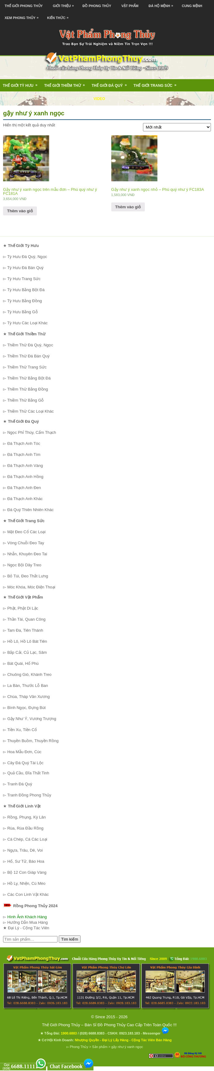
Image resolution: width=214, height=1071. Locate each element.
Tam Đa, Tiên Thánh (25, 630)
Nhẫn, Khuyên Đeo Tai (27, 554)
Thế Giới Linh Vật (70, 96)
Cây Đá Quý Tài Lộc (25, 763)
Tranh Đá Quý (19, 784)
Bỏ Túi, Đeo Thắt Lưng (27, 576)
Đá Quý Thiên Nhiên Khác (30, 509)
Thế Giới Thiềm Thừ (66, 83)
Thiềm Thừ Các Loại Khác (30, 411)
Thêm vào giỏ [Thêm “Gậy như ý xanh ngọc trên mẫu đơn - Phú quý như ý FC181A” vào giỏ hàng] (20, 211)
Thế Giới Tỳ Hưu (22, 83)
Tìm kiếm (69, 939)
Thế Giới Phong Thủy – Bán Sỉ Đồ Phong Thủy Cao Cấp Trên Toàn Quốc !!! (109, 1025)
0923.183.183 (129, 1033)
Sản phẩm (99, 1047)
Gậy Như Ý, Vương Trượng (31, 718)
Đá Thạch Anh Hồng (25, 476)
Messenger (156, 1033)
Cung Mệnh (192, 6)
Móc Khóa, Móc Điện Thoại (31, 587)
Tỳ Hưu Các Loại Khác (27, 323)
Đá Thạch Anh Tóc (23, 443)
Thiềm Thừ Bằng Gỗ (25, 400)
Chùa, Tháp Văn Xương (28, 696)
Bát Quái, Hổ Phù (23, 663)
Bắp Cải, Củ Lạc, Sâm (27, 652)
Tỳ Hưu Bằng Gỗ (22, 312)
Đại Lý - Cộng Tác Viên (28, 928)
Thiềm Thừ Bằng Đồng (27, 389)
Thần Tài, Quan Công (26, 619)
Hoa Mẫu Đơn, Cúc (24, 751)
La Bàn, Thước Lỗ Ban (27, 685)
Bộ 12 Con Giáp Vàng (26, 872)
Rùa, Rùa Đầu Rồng (25, 828)
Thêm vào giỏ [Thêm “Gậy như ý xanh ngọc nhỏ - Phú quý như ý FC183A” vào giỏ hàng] (128, 207)
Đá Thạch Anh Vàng (25, 465)
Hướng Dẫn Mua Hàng (27, 922)
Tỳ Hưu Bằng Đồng (24, 301)
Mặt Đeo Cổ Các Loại (26, 532)
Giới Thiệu (65, 4)
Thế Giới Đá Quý (111, 83)
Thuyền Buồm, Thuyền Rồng (32, 740)
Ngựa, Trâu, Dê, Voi (25, 850)
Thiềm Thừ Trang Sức (26, 367)
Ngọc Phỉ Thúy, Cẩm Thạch (31, 432)
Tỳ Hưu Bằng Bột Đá (26, 289)
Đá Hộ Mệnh (162, 4)
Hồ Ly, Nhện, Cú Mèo (26, 883)
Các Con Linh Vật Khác (28, 894)
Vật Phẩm (130, 6)
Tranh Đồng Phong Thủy (29, 795)
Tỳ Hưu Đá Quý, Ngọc (27, 256)
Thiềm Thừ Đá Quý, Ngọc (30, 345)
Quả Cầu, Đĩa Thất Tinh (28, 773)
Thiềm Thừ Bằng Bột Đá (28, 378)
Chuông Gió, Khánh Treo (29, 674)
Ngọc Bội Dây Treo (24, 565)
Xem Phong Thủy (23, 16)
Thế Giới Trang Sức (156, 83)
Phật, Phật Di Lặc (22, 608)
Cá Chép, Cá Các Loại (27, 839)
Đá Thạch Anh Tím (24, 454)
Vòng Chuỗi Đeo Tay (25, 543)
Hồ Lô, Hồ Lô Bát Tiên (27, 641)
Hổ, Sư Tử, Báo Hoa (25, 861)
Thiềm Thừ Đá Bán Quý (28, 356)
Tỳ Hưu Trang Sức (23, 278)
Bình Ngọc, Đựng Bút (26, 707)
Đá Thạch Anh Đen (24, 487)
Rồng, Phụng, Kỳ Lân (26, 817)
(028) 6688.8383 (92, 1033)
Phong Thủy (79, 1047)
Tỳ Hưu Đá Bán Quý (25, 267)
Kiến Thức (59, 16)
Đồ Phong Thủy (96, 6)
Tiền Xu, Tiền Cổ (22, 729)
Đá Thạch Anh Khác (25, 498)
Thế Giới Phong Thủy (24, 6)
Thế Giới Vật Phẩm (24, 96)
